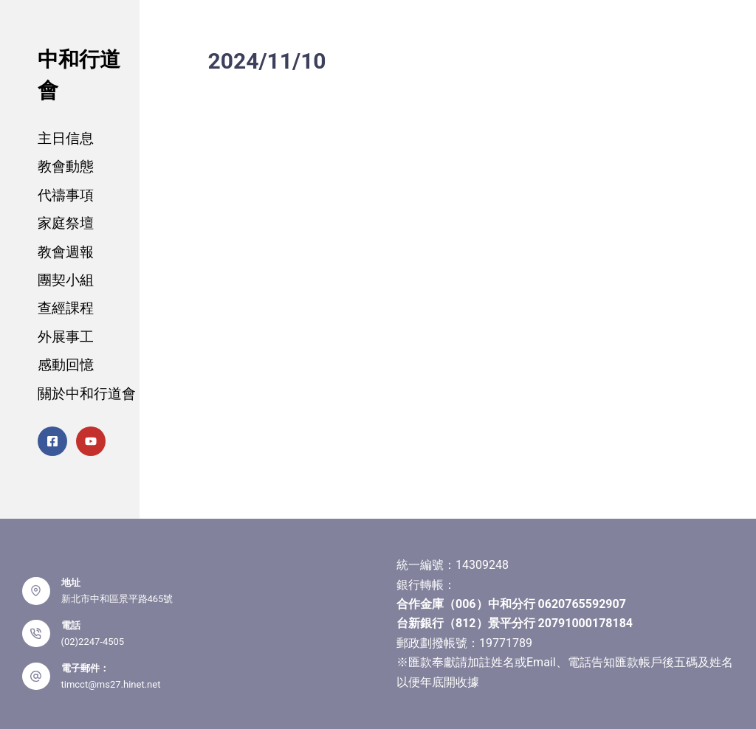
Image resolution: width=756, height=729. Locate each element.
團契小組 (66, 280)
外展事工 (66, 336)
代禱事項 (66, 195)
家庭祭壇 (66, 223)
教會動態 (66, 166)
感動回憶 (66, 364)
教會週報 (66, 251)
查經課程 (66, 308)
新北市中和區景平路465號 (117, 598)
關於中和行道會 (87, 393)
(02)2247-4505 (93, 641)
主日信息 (66, 138)
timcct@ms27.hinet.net (111, 684)
